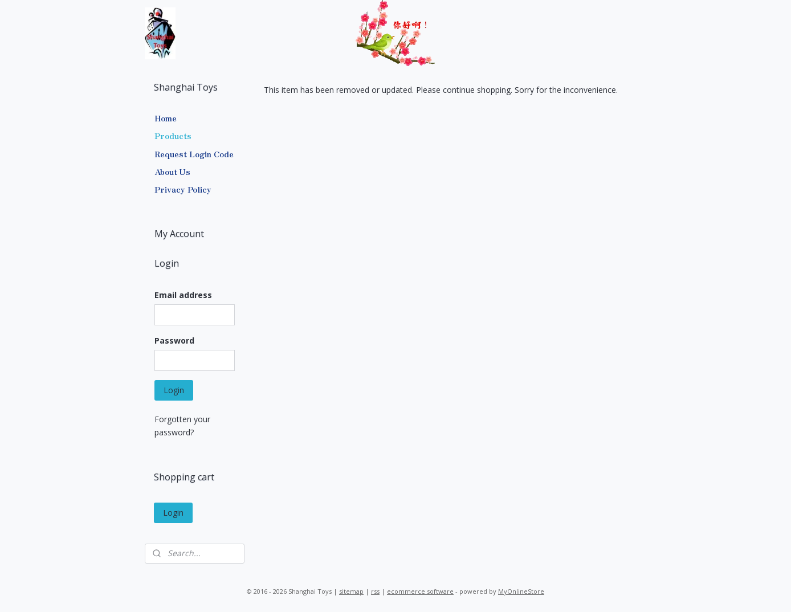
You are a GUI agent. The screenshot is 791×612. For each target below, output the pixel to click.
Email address (183, 294)
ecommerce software (420, 591)
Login (174, 390)
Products (172, 135)
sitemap (351, 591)
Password (174, 340)
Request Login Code (194, 154)
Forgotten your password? (182, 425)
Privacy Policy (182, 189)
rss (375, 591)
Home (165, 118)
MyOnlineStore (521, 591)
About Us (172, 171)
